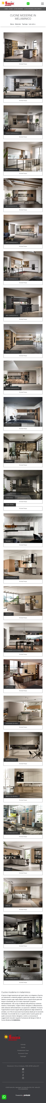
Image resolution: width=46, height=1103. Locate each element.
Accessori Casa (23, 1053)
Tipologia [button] (25, 24)
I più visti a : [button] (32, 24)
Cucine (11, 9)
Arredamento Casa (23, 1050)
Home (6, 9)
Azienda (23, 1044)
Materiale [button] (18, 24)
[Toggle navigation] (42, 3)
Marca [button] (12, 24)
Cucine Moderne (18, 9)
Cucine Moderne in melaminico (32, 9)
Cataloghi (23, 1056)
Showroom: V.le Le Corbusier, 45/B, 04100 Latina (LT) (23, 1066)
